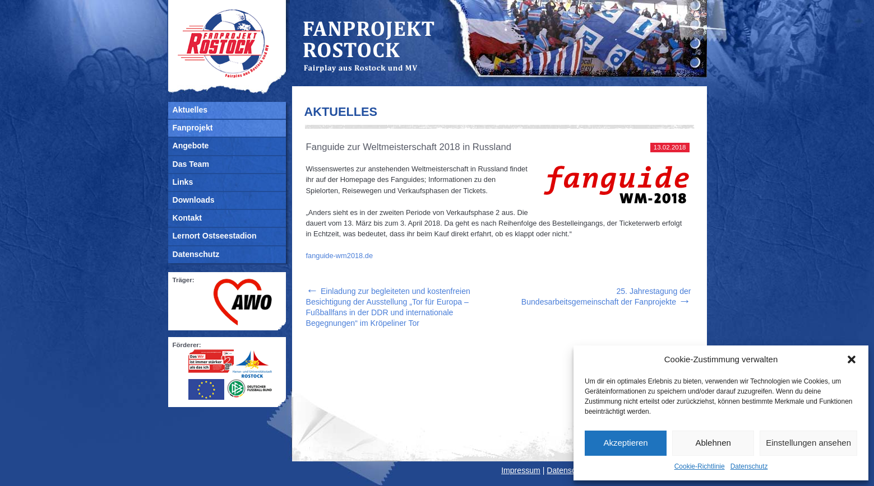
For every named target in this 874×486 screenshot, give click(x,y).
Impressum (520, 470)
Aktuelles (190, 109)
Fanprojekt (193, 127)
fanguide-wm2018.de (339, 255)
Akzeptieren (625, 442)
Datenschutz (749, 466)
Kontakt (187, 217)
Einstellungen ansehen (808, 442)
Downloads (194, 199)
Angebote (191, 145)
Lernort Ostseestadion (215, 235)
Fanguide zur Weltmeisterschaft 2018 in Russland (409, 147)
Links (183, 181)
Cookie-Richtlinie (699, 466)
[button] (851, 359)
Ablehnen (712, 442)
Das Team (191, 164)
